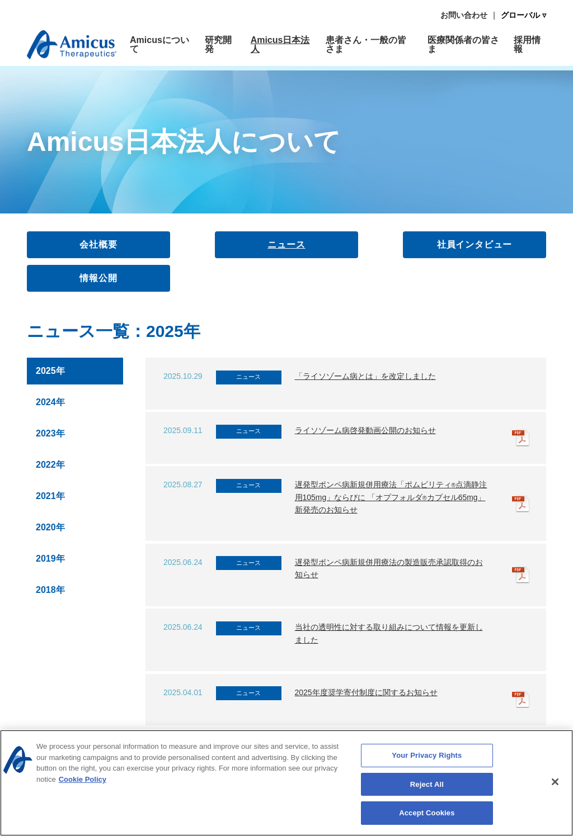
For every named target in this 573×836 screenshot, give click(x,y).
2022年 (50, 464)
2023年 (50, 433)
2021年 (50, 496)
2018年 (50, 590)
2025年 (50, 371)
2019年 (50, 558)
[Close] (555, 784)
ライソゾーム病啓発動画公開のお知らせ (365, 430)
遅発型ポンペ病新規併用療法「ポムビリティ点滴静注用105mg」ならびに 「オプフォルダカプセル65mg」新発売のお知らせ (391, 497)
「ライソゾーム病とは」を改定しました (365, 376)
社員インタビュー (474, 244)
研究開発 (218, 44)
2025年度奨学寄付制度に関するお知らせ (366, 692)
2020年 (50, 527)
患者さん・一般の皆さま (366, 44)
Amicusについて (159, 44)
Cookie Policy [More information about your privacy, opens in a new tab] (82, 781)
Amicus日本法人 (280, 44)
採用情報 (527, 44)
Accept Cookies (426, 815)
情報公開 (98, 278)
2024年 (50, 402)
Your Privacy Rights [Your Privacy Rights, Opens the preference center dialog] (427, 758)
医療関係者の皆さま (463, 44)
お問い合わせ (463, 15)
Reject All (427, 786)
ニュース (286, 244)
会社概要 (98, 244)
